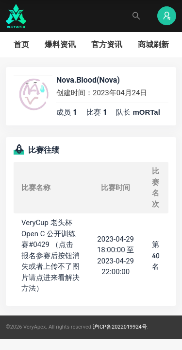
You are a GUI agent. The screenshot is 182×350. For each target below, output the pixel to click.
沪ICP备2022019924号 (120, 327)
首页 (21, 44)
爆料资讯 (60, 44)
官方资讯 (106, 44)
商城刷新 (153, 44)
